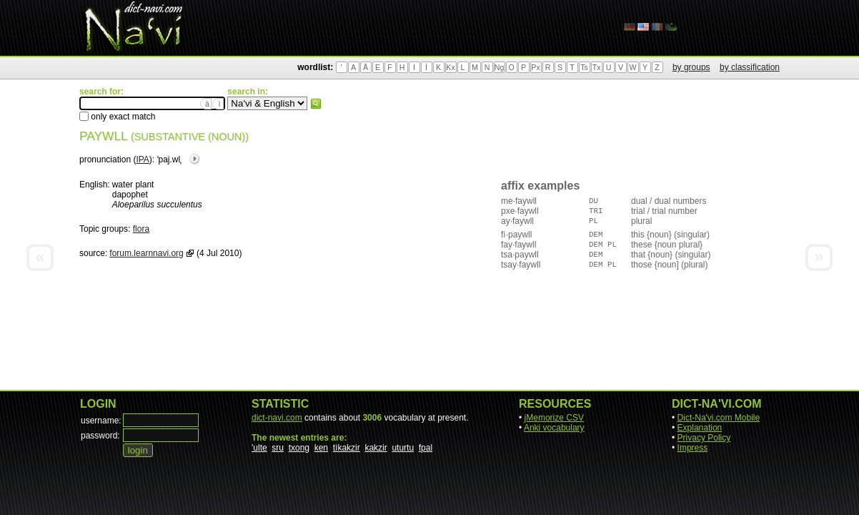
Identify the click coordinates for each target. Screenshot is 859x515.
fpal (425, 448)
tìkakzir (346, 448)
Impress (692, 448)
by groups (691, 67)
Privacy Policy (704, 438)
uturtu (403, 448)
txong (299, 448)
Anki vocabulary (554, 428)
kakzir (375, 448)
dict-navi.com (277, 418)
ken (321, 448)
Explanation (700, 428)
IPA (142, 159)
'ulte (259, 448)
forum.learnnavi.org (146, 253)
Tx (596, 67)
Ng (500, 67)
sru (278, 448)
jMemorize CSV (554, 418)
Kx (450, 67)
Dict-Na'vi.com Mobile (718, 418)
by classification (750, 67)
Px (535, 67)
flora (141, 229)
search (316, 103)
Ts (584, 67)
